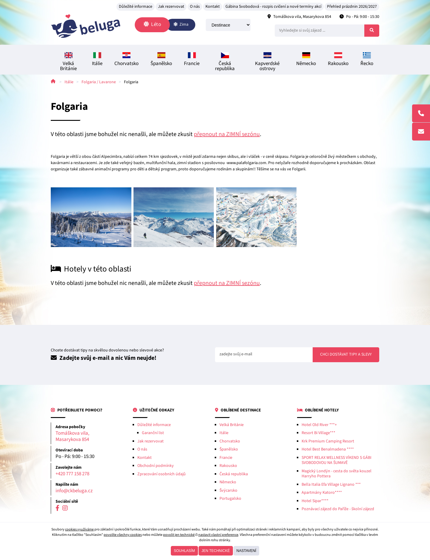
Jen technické (216, 551)
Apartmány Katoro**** (322, 494)
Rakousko (338, 60)
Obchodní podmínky (155, 467)
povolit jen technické (179, 534)
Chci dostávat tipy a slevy (346, 356)
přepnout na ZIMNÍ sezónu (227, 135)
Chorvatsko (126, 60)
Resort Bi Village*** (318, 434)
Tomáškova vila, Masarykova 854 (302, 17)
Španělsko (161, 60)
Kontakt (212, 7)
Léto (157, 25)
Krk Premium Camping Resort (328, 442)
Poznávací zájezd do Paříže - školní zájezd (338, 510)
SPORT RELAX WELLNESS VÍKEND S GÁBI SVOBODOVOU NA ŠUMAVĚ (336, 461)
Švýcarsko (228, 492)
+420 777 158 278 (72, 475)
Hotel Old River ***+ (319, 426)
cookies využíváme (79, 529)
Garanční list (153, 434)
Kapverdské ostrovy (267, 63)
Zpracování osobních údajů (161, 475)
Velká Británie (68, 63)
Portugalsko (230, 500)
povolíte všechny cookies (123, 534)
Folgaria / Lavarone (99, 83)
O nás (195, 7)
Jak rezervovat (171, 7)
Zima (186, 25)
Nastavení (246, 551)
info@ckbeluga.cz (74, 492)
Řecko (366, 60)
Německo (306, 60)
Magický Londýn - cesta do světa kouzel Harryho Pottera (336, 475)
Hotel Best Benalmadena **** (328, 451)
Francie (191, 60)
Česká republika (225, 63)
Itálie (97, 60)
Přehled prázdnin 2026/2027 (352, 7)
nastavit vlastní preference (218, 534)
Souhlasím (184, 551)
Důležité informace (135, 7)
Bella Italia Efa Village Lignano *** (331, 486)
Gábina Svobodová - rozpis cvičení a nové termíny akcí (273, 7)
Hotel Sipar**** (315, 502)
